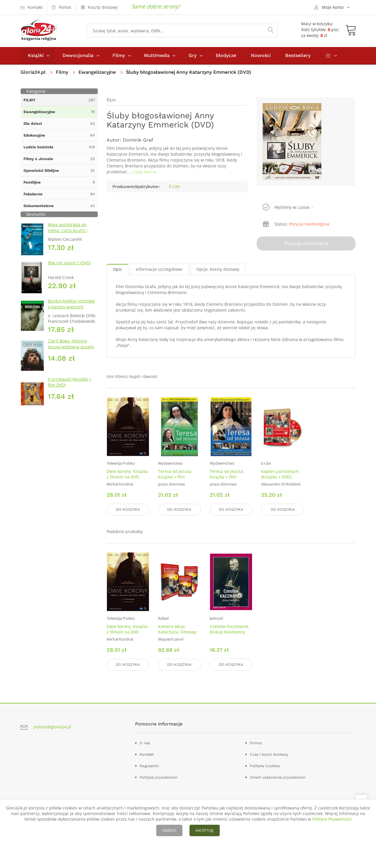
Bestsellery (297, 55)
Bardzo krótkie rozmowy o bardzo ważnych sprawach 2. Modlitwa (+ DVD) (72, 309)
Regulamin (149, 766)
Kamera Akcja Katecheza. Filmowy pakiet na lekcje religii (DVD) (177, 635)
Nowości (261, 55)
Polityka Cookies (265, 766)
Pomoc (256, 743)
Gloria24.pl (33, 72)
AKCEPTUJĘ (204, 830)
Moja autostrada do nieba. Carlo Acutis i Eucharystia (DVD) (67, 230)
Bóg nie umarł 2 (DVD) (69, 263)
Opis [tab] (117, 269)
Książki (35, 55)
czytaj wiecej (144, 171)
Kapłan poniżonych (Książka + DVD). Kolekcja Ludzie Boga (281, 476)
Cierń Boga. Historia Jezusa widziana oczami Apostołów (71, 346)
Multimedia (156, 55)
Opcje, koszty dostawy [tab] (217, 269)
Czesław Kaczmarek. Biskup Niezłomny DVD (229, 632)
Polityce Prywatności (332, 819)
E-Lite (174, 186)
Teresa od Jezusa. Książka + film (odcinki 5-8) (227, 476)
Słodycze (226, 55)
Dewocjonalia (78, 55)
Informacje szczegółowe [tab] (159, 269)
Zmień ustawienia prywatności (278, 777)
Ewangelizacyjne (97, 72)
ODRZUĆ (169, 830)
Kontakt (147, 754)
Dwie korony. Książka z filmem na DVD (127, 474)
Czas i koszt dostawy (269, 754)
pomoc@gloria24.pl (52, 727)
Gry (193, 55)
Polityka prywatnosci (158, 777)
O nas (145, 743)
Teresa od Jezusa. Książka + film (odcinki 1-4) (175, 476)
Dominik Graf (138, 140)
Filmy (119, 55)
